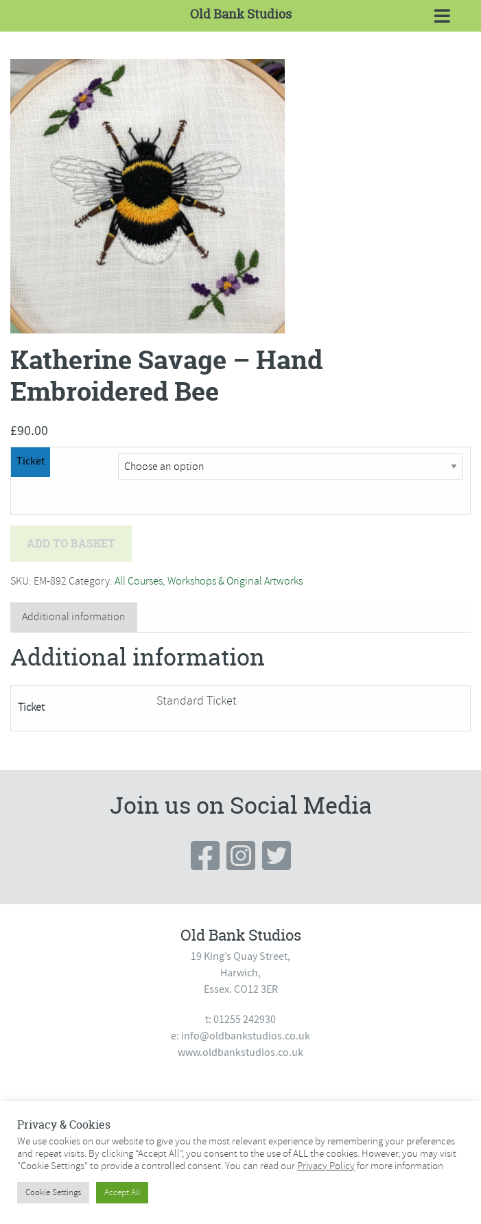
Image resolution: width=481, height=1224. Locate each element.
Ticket (30, 461)
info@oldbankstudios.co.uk (245, 1036)
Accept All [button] (122, 1192)
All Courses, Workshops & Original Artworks (209, 581)
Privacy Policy (326, 1166)
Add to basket (71, 543)
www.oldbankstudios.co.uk (240, 1052)
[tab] (73, 617)
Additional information (74, 617)
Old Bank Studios (241, 14)
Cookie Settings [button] (53, 1192)
